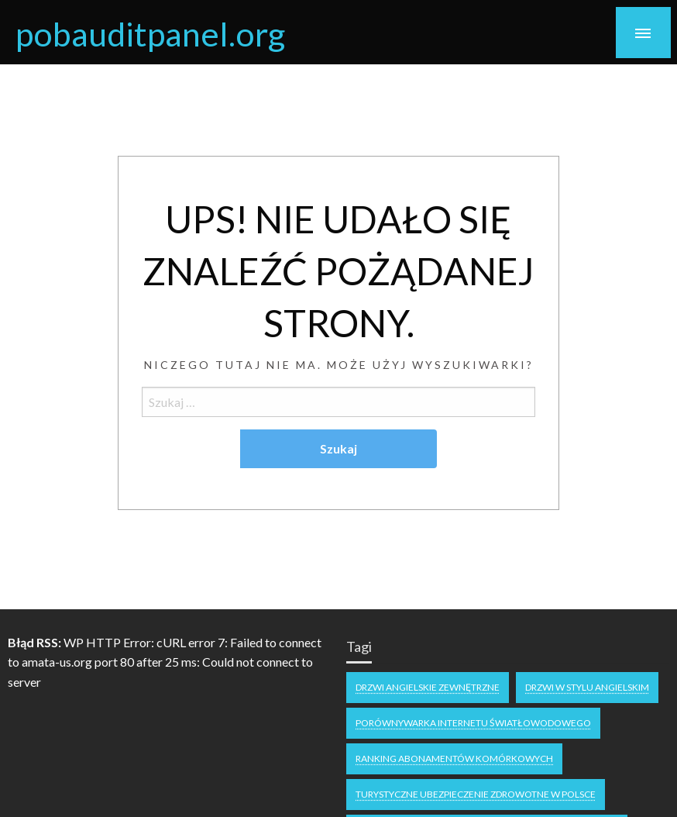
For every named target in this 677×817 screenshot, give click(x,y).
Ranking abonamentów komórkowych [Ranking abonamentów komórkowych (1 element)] (454, 758)
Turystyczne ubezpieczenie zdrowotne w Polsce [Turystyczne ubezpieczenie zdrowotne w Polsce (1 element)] (476, 794)
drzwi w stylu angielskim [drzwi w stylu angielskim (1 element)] (587, 687)
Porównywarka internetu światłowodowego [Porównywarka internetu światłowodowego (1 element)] (473, 723)
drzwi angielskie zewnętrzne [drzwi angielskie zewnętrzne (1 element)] (428, 687)
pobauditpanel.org (150, 33)
